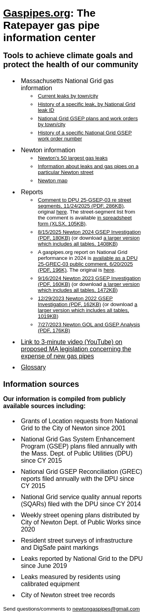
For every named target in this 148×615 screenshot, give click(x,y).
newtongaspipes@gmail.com (106, 609)
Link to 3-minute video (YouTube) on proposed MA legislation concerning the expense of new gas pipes (76, 349)
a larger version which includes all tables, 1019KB (87, 310)
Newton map (52, 181)
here (61, 212)
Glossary (33, 367)
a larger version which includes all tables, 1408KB (89, 241)
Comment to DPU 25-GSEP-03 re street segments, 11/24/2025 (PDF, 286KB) (84, 203)
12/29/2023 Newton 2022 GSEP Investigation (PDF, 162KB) (75, 301)
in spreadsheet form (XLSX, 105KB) (85, 221)
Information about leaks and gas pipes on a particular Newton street (88, 169)
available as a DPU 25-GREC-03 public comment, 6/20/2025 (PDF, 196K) (88, 264)
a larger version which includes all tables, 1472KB (89, 287)
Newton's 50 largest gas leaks (73, 158)
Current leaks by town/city (68, 96)
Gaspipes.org (36, 13)
